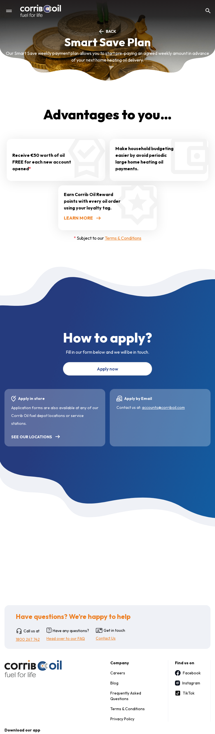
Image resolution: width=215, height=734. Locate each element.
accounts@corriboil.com (163, 407)
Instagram (187, 683)
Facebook (187, 673)
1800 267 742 (28, 639)
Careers (117, 672)
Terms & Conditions (123, 238)
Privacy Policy (122, 718)
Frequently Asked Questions (125, 696)
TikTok (185, 693)
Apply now (107, 369)
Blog (114, 683)
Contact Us (106, 638)
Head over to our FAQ (65, 638)
